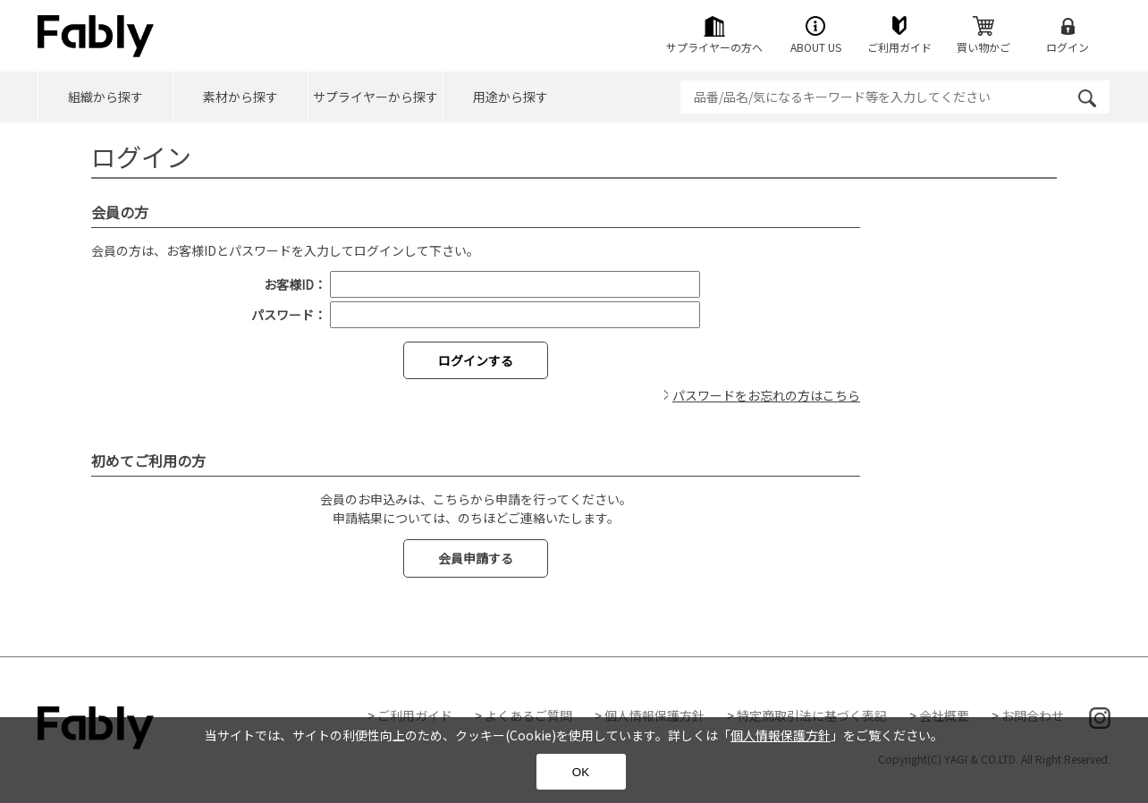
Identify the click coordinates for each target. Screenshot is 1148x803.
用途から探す (510, 97)
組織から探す (105, 97)
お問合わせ (1032, 715)
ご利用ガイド (414, 715)
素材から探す (240, 97)
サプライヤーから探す (375, 97)
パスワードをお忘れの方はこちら (766, 395)
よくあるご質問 (528, 715)
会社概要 (944, 715)
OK (580, 772)
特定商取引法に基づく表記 (812, 715)
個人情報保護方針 (654, 715)
